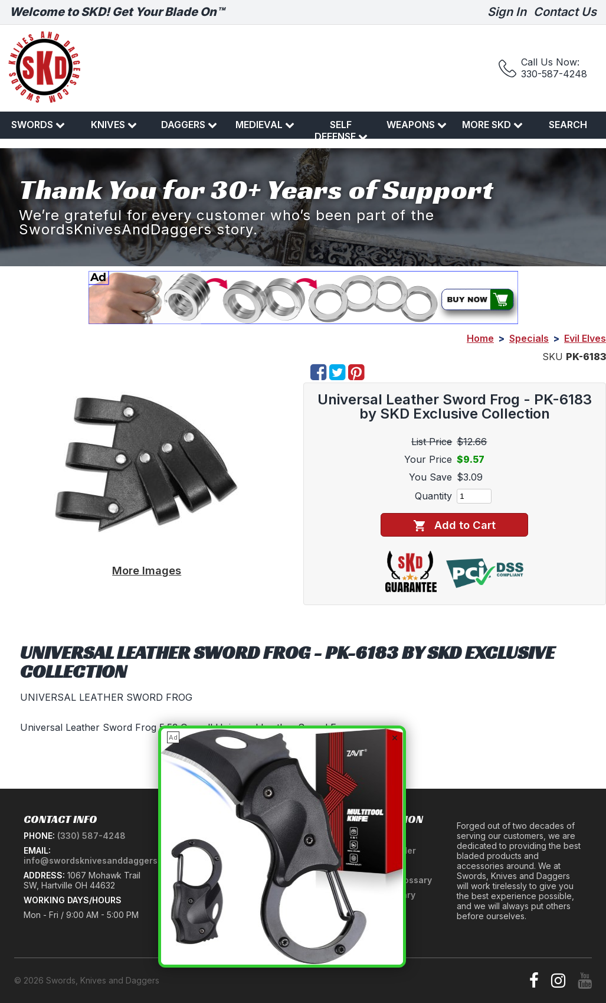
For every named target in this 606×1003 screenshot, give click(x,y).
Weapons (416, 124)
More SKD (492, 124)
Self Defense (341, 130)
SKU (552, 356)
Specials (529, 338)
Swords (38, 124)
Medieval (264, 124)
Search (568, 124)
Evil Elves (585, 338)
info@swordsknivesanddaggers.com (101, 860)
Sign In (506, 12)
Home (480, 338)
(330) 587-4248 (91, 836)
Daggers (189, 124)
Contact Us (565, 12)
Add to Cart (455, 525)
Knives (114, 124)
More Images (146, 570)
